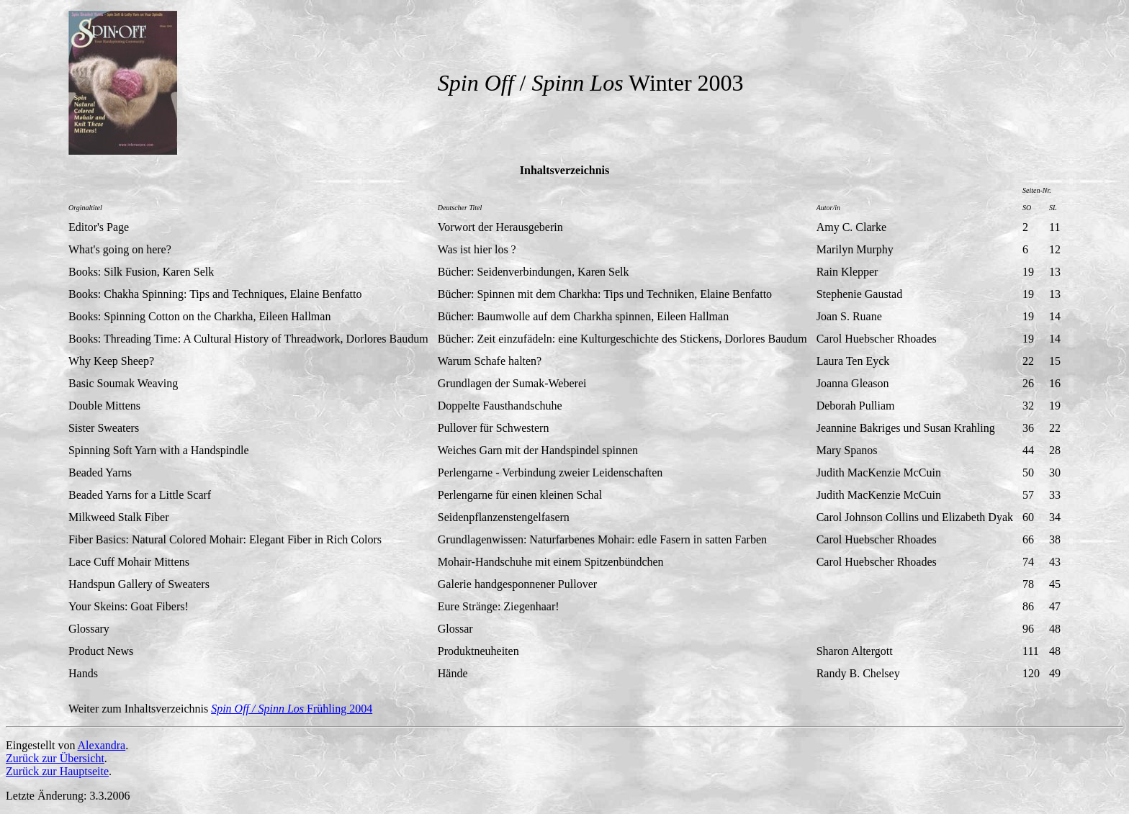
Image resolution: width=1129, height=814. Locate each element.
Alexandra (102, 745)
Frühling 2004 (291, 708)
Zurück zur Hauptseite (57, 771)
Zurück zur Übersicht (55, 758)
